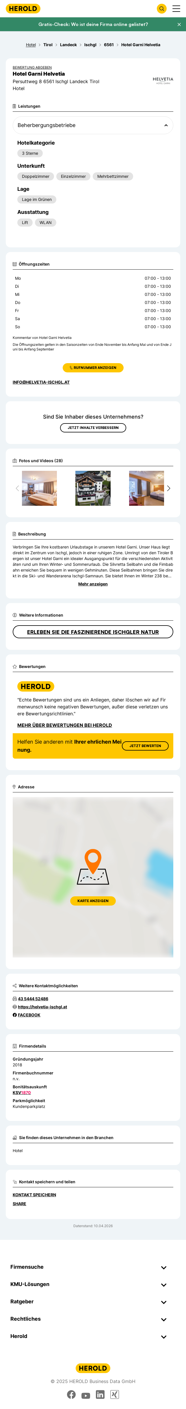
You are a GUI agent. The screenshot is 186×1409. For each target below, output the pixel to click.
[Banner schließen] (179, 24)
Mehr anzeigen (93, 583)
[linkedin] (100, 1394)
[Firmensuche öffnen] (162, 9)
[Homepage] (23, 8)
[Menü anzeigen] (176, 8)
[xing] (114, 1394)
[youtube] (85, 1394)
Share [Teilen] (19, 1203)
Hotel (18, 1150)
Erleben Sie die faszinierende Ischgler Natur (93, 632)
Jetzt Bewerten (145, 746)
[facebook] (71, 1394)
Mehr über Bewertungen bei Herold (64, 725)
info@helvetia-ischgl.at (41, 382)
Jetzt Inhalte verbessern (93, 428)
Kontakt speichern (34, 1194)
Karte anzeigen (93, 901)
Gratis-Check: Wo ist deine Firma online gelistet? (93, 24)
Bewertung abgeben (32, 67)
